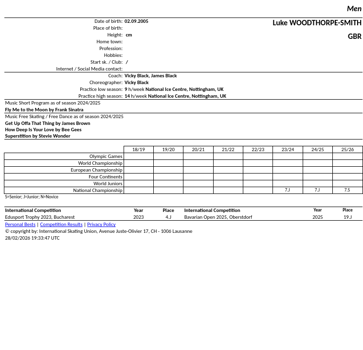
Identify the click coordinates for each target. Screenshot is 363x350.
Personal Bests (20, 224)
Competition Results (61, 224)
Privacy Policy (101, 224)
